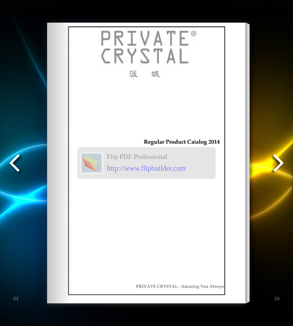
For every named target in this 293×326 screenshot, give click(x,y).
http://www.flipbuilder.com (146, 168)
